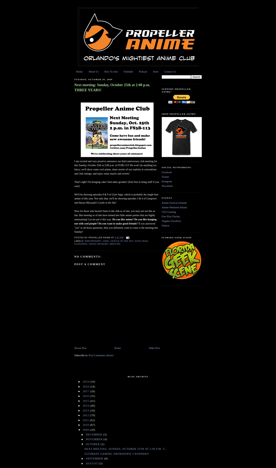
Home (79, 71)
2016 (86, 396)
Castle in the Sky (121, 241)
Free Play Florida (171, 216)
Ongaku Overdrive (171, 221)
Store (155, 71)
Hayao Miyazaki (98, 244)
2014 (86, 405)
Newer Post (80, 348)
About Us (93, 71)
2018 (86, 386)
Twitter (165, 176)
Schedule (128, 71)
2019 (86, 381)
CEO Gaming (169, 211)
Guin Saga (141, 241)
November (95, 439)
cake (106, 241)
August (92, 463)
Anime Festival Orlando (174, 202)
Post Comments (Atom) (101, 355)
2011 (86, 420)
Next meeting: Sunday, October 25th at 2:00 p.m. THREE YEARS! (112, 87)
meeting (115, 244)
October (93, 444)
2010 (86, 424)
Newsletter (167, 185)
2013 (86, 410)
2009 (86, 429)
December (94, 434)
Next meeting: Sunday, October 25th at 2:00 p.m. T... (125, 448)
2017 (86, 391)
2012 (86, 415)
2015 (86, 400)
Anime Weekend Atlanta (174, 207)
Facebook (167, 172)
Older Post (154, 348)
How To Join (111, 71)
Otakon (165, 225)
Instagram (167, 181)
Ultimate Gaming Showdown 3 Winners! (116, 453)
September (95, 458)
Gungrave (81, 244)
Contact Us (170, 71)
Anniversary (93, 241)
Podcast (143, 71)
